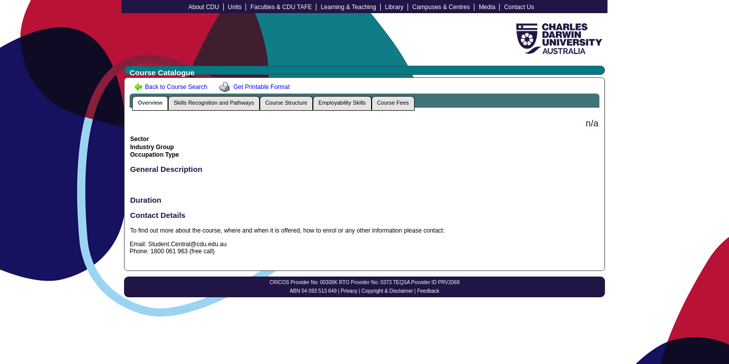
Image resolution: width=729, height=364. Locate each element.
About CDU (203, 7)
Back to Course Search (171, 86)
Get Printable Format (253, 86)
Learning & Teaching (348, 7)
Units (234, 7)
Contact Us (519, 7)
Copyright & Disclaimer (387, 291)
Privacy (349, 291)
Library (394, 7)
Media (487, 7)
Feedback (428, 291)
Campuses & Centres (441, 7)
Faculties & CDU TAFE (281, 7)
